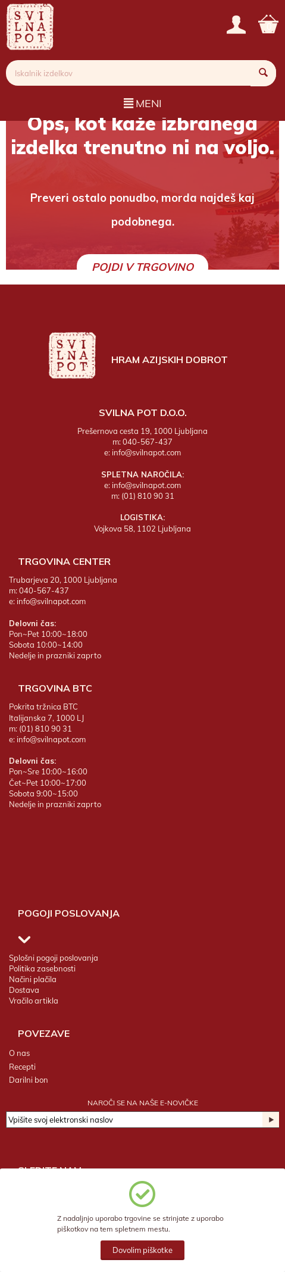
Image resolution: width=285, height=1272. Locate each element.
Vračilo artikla (33, 1000)
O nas (19, 1053)
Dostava (24, 990)
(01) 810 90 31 (147, 496)
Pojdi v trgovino (142, 267)
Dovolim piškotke (142, 1250)
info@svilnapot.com (146, 452)
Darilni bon (28, 1080)
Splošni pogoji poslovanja (53, 957)
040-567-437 (148, 441)
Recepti (22, 1066)
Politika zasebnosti (42, 968)
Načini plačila (33, 979)
